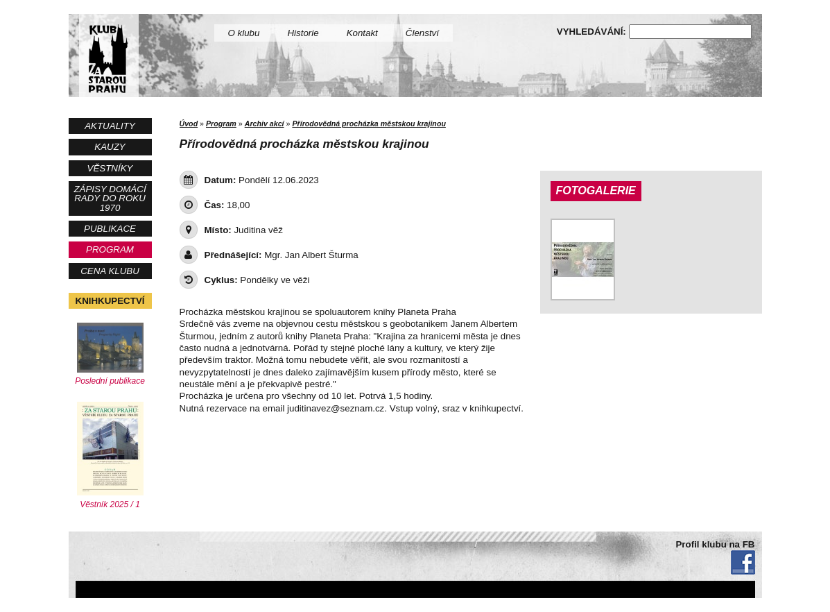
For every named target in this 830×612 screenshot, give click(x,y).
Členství (422, 33)
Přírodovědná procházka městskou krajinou (368, 123)
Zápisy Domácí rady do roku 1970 (110, 198)
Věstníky (110, 168)
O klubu (244, 33)
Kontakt (362, 33)
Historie (302, 33)
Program (110, 249)
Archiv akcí (264, 123)
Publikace (110, 228)
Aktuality (110, 126)
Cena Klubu (109, 271)
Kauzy (109, 147)
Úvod (189, 123)
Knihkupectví (110, 301)
